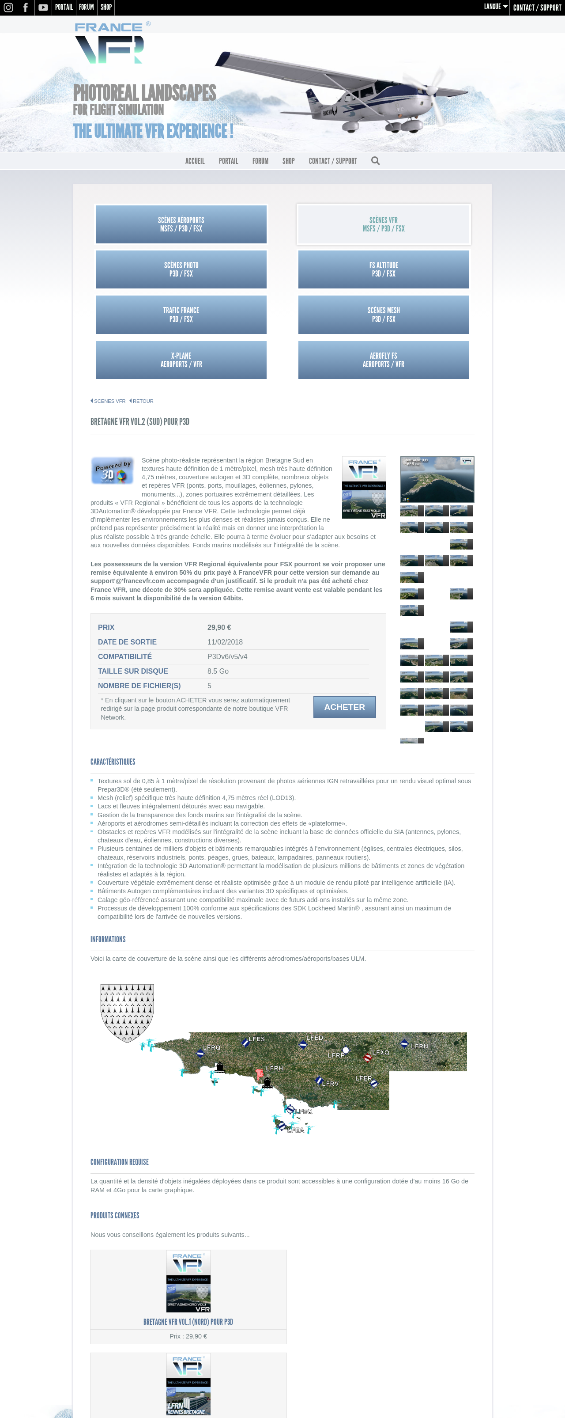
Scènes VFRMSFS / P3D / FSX (235, 227)
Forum (90, 8)
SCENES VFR (110, 313)
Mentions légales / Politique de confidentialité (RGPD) (413, 1321)
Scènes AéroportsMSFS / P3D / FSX (138, 227)
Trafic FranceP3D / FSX (138, 272)
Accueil (195, 164)
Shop (112, 8)
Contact (473, 1340)
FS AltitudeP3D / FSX (426, 227)
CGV (479, 1330)
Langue (492, 8)
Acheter (344, 619)
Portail (65, 8)
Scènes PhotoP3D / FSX (330, 227)
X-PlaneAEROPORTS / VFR (330, 272)
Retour (143, 313)
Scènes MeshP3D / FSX (234, 272)
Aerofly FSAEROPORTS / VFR (426, 272)
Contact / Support (537, 8)
